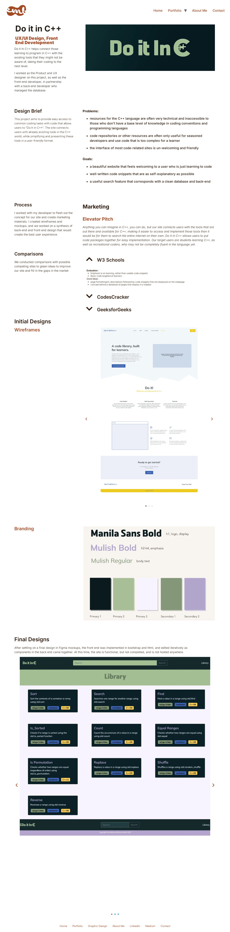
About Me (199, 10)
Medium (150, 926)
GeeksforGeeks (114, 309)
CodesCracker (113, 297)
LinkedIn (135, 926)
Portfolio (174, 10)
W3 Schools (110, 260)
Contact (219, 10)
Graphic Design (97, 926)
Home (158, 10)
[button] (149, 259)
